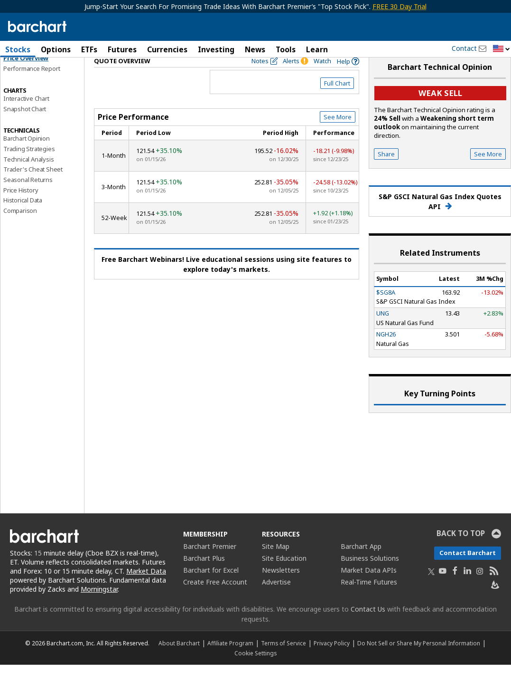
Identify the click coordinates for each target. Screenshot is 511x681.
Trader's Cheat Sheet (33, 186)
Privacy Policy (332, 659)
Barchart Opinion (26, 155)
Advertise (276, 598)
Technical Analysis (28, 175)
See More (338, 133)
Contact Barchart (467, 569)
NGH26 (386, 350)
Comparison (20, 227)
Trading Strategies (29, 165)
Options (56, 49)
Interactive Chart (26, 114)
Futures (122, 49)
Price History (20, 206)
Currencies (167, 49)
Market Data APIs (369, 586)
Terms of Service (283, 659)
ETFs (89, 49)
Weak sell (440, 109)
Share (386, 170)
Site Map (275, 562)
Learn (317, 49)
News (255, 49)
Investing (216, 49)
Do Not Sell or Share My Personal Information (418, 659)
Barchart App (361, 562)
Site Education (284, 574)
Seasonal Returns (28, 196)
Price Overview (25, 74)
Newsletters (281, 586)
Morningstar (99, 605)
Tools (286, 49)
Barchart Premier (209, 562)
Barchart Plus (204, 574)
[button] (501, 49)
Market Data (146, 587)
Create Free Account (215, 598)
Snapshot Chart (24, 125)
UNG (382, 330)
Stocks (17, 49)
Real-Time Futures (369, 598)
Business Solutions (370, 574)
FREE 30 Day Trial (399, 6)
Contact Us (368, 625)
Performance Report (31, 85)
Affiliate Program (230, 659)
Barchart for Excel (211, 586)
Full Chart (337, 100)
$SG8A (385, 308)
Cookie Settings (255, 669)
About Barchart (179, 659)
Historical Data (22, 216)
